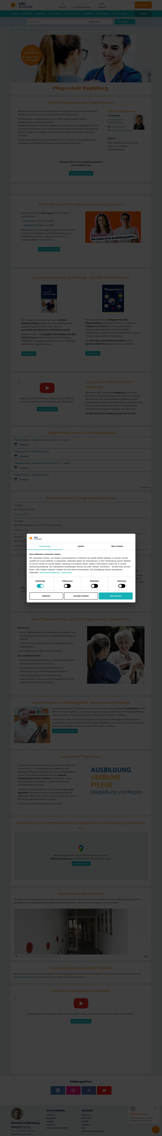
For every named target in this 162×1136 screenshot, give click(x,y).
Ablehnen (46, 596)
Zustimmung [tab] (44, 546)
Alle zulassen (115, 596)
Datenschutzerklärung (50, 573)
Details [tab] (81, 546)
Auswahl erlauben (81, 596)
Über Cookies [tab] (117, 546)
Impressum (67, 573)
